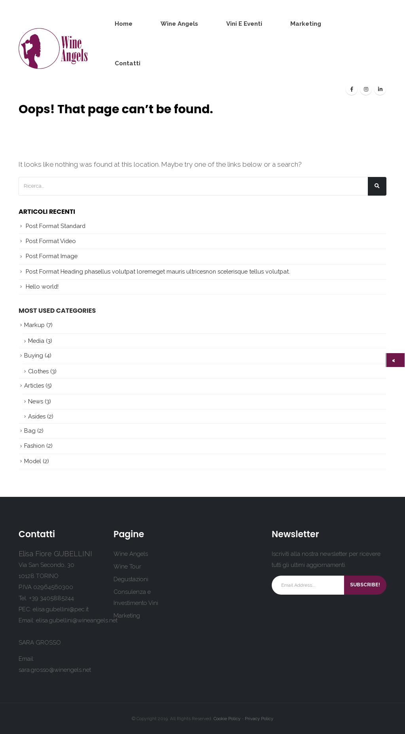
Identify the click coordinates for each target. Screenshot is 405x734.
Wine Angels (179, 23)
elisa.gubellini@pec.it (61, 609)
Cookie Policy (227, 718)
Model (32, 461)
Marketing (305, 23)
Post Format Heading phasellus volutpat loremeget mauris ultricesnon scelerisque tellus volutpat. (158, 271)
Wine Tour (127, 566)
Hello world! (42, 286)
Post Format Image (52, 256)
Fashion (34, 445)
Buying (33, 355)
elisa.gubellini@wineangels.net (76, 620)
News (35, 401)
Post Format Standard (55, 225)
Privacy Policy (259, 718)
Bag (30, 430)
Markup (34, 324)
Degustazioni (131, 579)
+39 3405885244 (51, 598)
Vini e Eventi (244, 23)
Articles (34, 385)
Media (36, 340)
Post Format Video (51, 241)
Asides (36, 416)
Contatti (127, 63)
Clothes (38, 371)
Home (123, 23)
